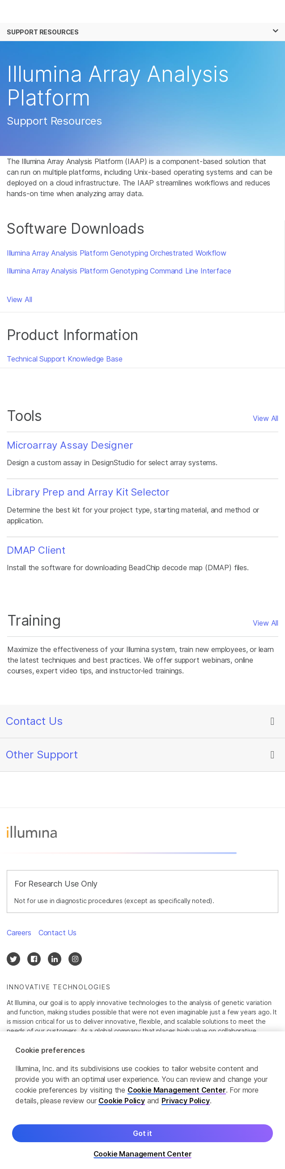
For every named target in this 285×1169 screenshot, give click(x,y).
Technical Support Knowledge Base (64, 358)
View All (19, 299)
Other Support (42, 754)
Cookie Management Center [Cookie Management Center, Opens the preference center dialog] (143, 1157)
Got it (142, 1136)
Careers (19, 932)
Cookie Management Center (177, 1093)
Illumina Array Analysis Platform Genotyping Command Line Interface (119, 270)
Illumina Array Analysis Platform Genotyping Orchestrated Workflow (116, 252)
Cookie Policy (121, 1103)
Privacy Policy (186, 1103)
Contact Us (34, 721)
